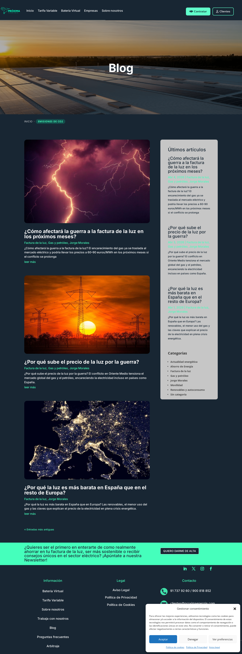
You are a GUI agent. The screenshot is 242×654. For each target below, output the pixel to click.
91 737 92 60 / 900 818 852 (190, 591)
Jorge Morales (79, 243)
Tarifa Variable (47, 10)
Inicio (30, 10)
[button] (235, 609)
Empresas (91, 10)
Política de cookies (175, 647)
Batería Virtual (70, 10)
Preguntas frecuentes (53, 637)
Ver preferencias (223, 639)
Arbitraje (53, 646)
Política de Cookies (121, 605)
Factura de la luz (35, 243)
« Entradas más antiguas (39, 529)
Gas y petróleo (58, 243)
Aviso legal (214, 647)
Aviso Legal (121, 590)
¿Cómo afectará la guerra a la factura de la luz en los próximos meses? (83, 234)
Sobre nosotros (112, 10)
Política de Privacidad (196, 647)
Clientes (223, 11)
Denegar (193, 639)
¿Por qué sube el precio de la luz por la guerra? (81, 362)
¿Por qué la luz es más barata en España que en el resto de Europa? (85, 490)
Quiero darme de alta (179, 551)
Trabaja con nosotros (53, 618)
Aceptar (163, 639)
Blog (53, 628)
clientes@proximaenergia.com (192, 603)
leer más (30, 262)
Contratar (198, 11)
